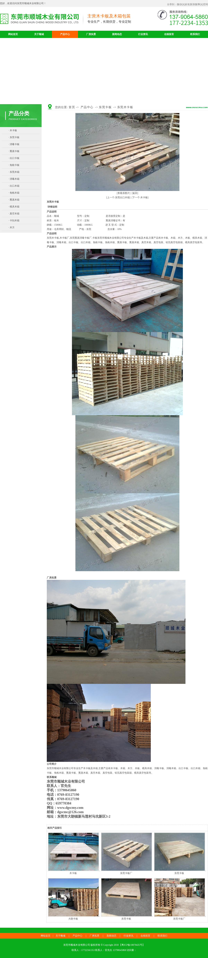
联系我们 (195, 34)
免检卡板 (14, 165)
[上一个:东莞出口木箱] (118, 197)
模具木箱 (14, 206)
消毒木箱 (14, 179)
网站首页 (13, 34)
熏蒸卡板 (14, 151)
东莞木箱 (14, 172)
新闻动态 (117, 34)
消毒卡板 (14, 144)
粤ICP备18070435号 (132, 945)
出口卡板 (14, 158)
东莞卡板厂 (126, 873)
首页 (72, 107)
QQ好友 (186, 4)
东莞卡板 (14, 137)
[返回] (135, 193)
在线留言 (169, 34)
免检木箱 (14, 192)
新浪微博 (195, 4)
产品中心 (65, 34)
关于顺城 (39, 34)
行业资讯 (143, 34)
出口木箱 (14, 186)
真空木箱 (14, 213)
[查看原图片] (123, 193)
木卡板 (13, 130)
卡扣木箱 (14, 220)
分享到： (172, 4)
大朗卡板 (73, 918)
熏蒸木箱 (14, 199)
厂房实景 (91, 34)
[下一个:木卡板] (140, 197)
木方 (12, 227)
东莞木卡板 (125, 107)
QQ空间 (204, 4)
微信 (179, 4)
